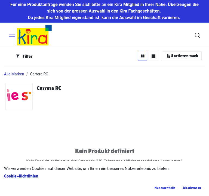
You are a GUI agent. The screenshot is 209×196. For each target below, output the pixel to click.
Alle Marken (14, 74)
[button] (182, 56)
